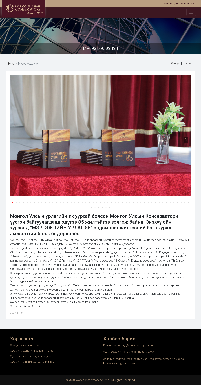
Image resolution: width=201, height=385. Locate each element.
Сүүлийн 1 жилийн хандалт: (27, 361)
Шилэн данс (171, 3)
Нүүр (11, 63)
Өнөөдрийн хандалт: (23, 345)
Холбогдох (188, 3)
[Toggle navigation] (191, 12)
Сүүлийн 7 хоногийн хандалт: (28, 350)
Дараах (188, 63)
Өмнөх (175, 63)
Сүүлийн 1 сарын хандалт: (26, 356)
